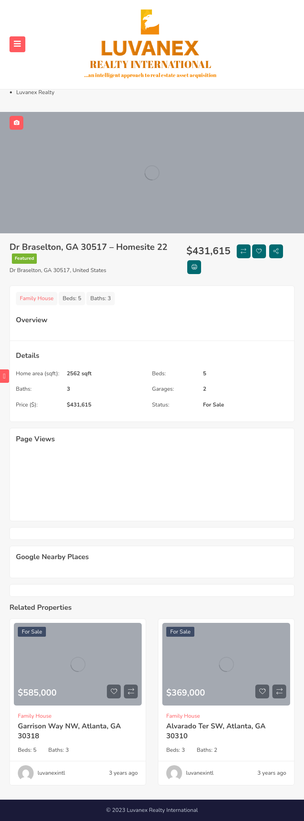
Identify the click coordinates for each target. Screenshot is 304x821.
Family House (36, 298)
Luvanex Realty (35, 92)
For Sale (213, 405)
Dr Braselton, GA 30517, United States (58, 270)
